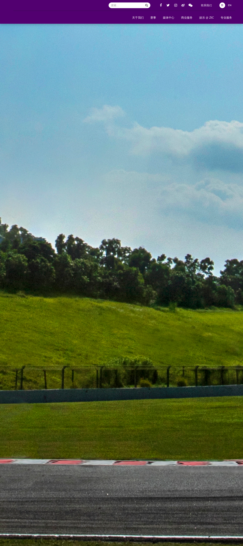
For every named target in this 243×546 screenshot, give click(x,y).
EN (230, 5)
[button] (138, 17)
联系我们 (206, 5)
